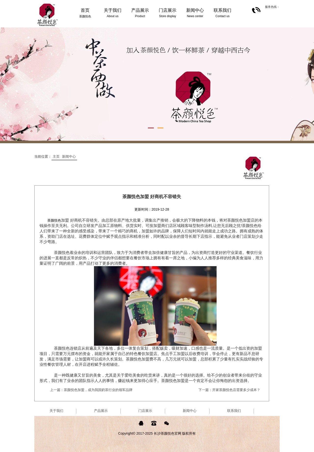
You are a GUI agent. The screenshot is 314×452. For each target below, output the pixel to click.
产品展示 (101, 411)
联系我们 (234, 411)
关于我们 (56, 411)
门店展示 (145, 411)
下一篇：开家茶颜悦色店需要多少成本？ (229, 390)
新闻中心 (69, 156)
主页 (56, 156)
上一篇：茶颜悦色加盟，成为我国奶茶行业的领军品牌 (91, 390)
